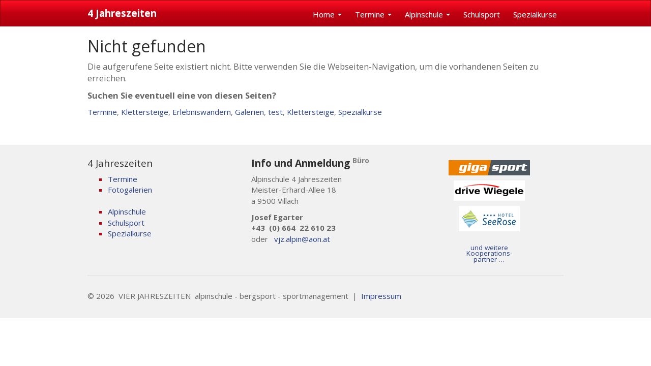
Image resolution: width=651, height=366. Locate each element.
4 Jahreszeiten (122, 13)
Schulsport (481, 14)
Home (327, 14)
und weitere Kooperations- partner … (489, 253)
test (275, 112)
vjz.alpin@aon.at (302, 239)
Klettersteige (144, 112)
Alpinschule (427, 14)
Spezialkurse (535, 14)
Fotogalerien (130, 190)
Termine (373, 14)
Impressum (381, 296)
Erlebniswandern (201, 112)
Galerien (249, 112)
